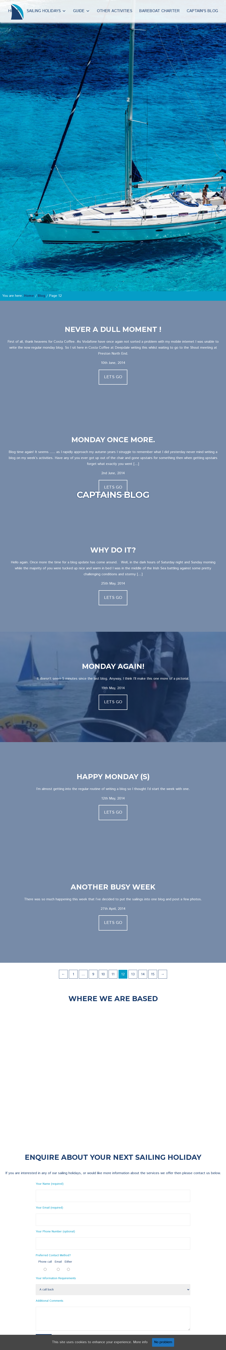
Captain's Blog (202, 11)
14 (143, 974)
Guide (79, 11)
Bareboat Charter (159, 11)
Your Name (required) (50, 1184)
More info (140, 1342)
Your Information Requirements (56, 1278)
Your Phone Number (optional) (55, 1232)
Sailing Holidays (43, 11)
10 (103, 974)
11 (113, 974)
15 (152, 974)
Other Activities (114, 11)
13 (133, 974)
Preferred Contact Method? (53, 1255)
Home (13, 11)
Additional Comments (49, 1301)
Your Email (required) (49, 1208)
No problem (163, 1342)
